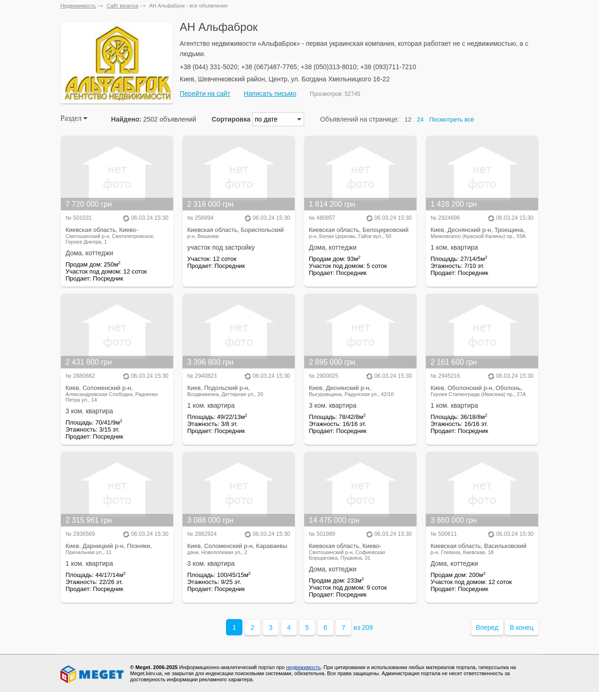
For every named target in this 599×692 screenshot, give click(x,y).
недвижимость (303, 667)
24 (420, 119)
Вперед (487, 627)
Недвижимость (78, 5)
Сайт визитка (123, 5)
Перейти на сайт (205, 93)
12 (408, 119)
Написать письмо (270, 93)
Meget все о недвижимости (92, 674)
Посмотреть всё (451, 119)
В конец (521, 627)
